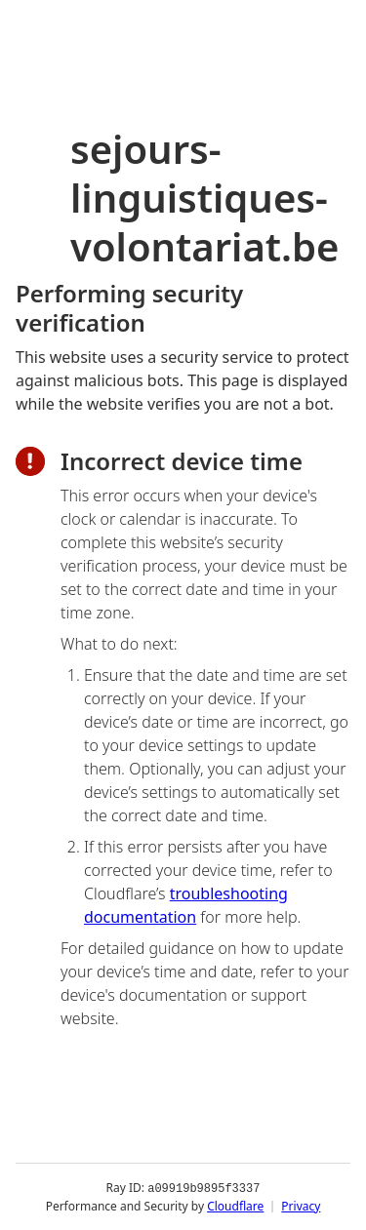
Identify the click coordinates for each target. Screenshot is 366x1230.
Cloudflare (235, 1205)
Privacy (300, 1205)
